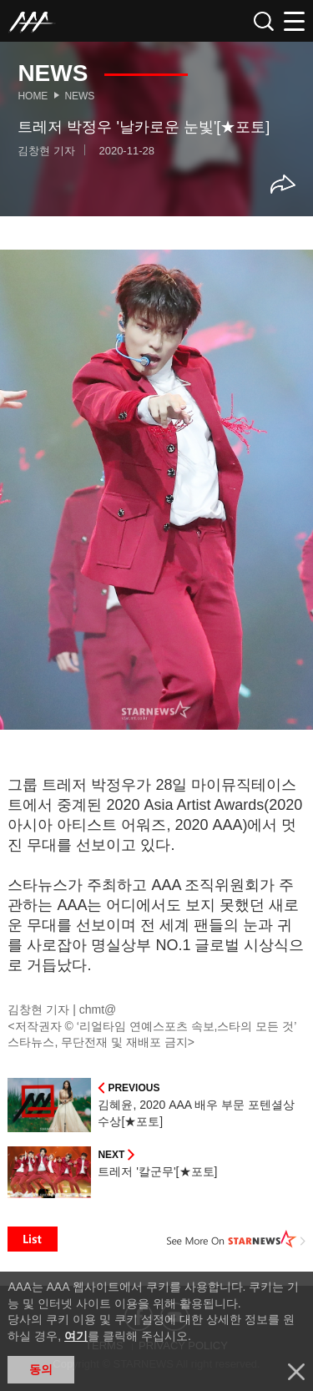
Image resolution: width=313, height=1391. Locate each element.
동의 (41, 1369)
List (33, 1239)
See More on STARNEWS (236, 1239)
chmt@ (98, 1009)
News (79, 96)
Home (33, 96)
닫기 (296, 1371)
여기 (76, 1336)
